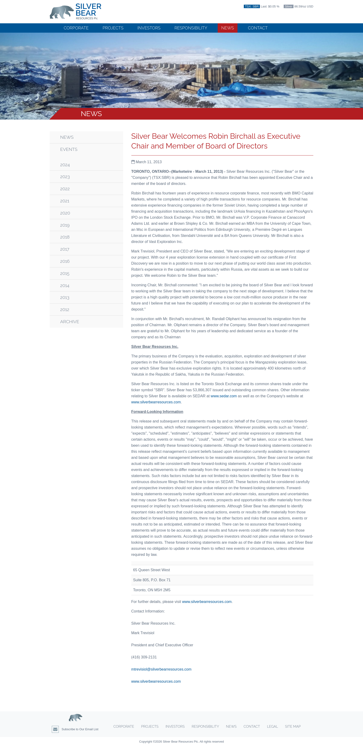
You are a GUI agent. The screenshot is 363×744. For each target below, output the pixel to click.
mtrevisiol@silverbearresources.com (161, 669)
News (227, 27)
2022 (65, 188)
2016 (65, 261)
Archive (69, 321)
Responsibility (191, 27)
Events (68, 149)
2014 (64, 285)
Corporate (76, 27)
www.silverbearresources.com (156, 402)
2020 (65, 213)
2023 (65, 176)
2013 (64, 297)
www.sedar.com (224, 396)
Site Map (293, 726)
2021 (64, 200)
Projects (113, 27)
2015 (64, 273)
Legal (272, 726)
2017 (64, 249)
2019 (65, 225)
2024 (65, 164)
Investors (149, 27)
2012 (64, 309)
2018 (65, 237)
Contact (258, 27)
